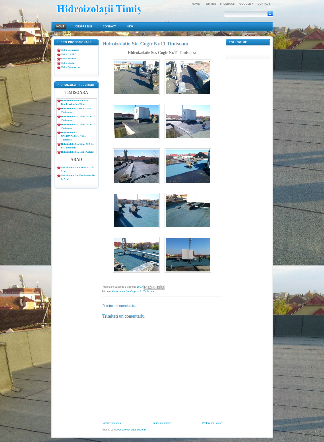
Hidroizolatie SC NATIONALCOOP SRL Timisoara (73, 136)
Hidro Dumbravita (70, 67)
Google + (246, 3)
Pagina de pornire (161, 423)
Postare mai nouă (111, 423)
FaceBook (227, 3)
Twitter (210, 3)
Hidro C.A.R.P (68, 54)
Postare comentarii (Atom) (131, 429)
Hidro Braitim (68, 58)
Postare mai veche (212, 423)
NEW (130, 26)
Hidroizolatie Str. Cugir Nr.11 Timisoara (133, 291)
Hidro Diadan (68, 62)
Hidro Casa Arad (70, 49)
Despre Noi (84, 26)
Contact (264, 3)
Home (196, 3)
